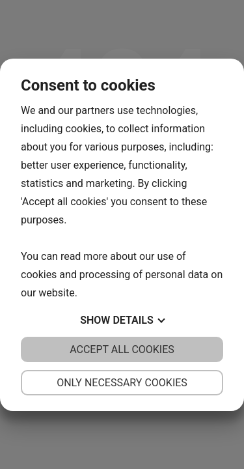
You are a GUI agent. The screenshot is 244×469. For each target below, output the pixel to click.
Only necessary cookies (122, 383)
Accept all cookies (122, 349)
